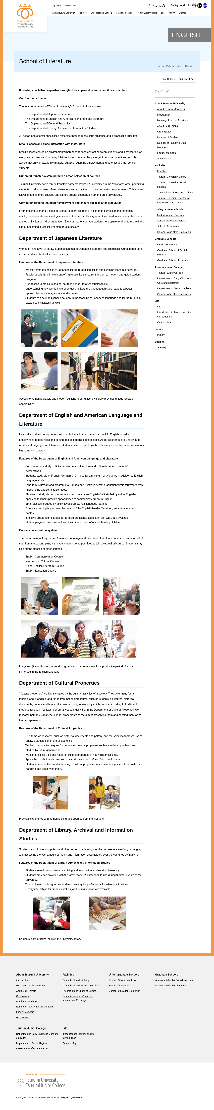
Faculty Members (167, 152)
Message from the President (173, 120)
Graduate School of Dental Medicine (174, 980)
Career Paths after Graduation (174, 231)
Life (159, 306)
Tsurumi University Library (171, 176)
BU (205, 5)
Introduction (163, 114)
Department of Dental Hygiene (174, 288)
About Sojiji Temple (168, 125)
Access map (70, 5)
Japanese (56, 5)
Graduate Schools (167, 244)
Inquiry (161, 334)
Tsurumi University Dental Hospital (80, 985)
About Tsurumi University (63, 13)
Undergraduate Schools (101, 13)
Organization (164, 131)
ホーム (161, 66)
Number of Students (168, 137)
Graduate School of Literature (173, 260)
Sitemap (162, 347)
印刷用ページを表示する (180, 79)
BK (199, 5)
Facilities (83, 13)
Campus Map (164, 322)
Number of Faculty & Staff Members (34, 1006)
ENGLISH (186, 34)
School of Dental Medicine (171, 220)
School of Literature (168, 226)
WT (194, 5)
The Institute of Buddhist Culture (175, 192)
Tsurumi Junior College (170, 272)
